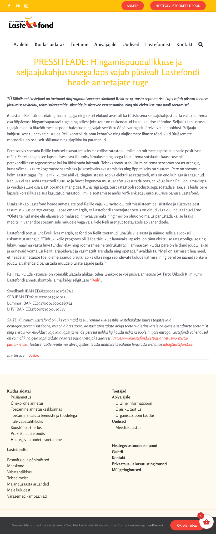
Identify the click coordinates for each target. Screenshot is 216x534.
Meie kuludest (18, 489)
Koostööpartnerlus (26, 427)
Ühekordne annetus (27, 403)
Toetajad (119, 390)
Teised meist (17, 477)
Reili (95, 279)
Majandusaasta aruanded (28, 483)
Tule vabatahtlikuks (27, 421)
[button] (200, 44)
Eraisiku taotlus (128, 409)
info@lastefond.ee (178, 344)
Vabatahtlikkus (19, 471)
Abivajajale (121, 396)
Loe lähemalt (155, 525)
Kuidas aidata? (19, 390)
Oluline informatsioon (134, 403)
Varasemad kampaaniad (27, 496)
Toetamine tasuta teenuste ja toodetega (44, 415)
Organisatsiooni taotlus (135, 415)
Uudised (34, 355)
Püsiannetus (21, 396)
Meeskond (15, 465)
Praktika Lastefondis (28, 433)
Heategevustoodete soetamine (36, 439)
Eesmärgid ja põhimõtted (28, 459)
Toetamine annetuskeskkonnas (36, 409)
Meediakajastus (128, 427)
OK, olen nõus (187, 525)
